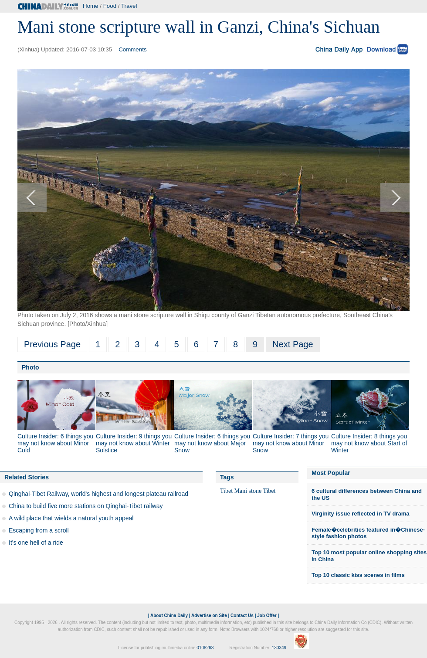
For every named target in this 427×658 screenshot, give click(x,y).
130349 (279, 647)
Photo (30, 367)
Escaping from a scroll (39, 530)
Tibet (226, 491)
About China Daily (169, 615)
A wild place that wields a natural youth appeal (71, 518)
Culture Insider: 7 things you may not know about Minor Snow (291, 443)
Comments (132, 49)
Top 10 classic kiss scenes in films (358, 575)
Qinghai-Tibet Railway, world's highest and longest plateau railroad (98, 493)
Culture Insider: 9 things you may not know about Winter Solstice (134, 443)
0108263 (205, 647)
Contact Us (242, 615)
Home (90, 6)
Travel (129, 6)
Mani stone (248, 491)
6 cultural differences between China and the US (367, 494)
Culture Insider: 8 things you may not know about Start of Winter (369, 443)
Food (109, 6)
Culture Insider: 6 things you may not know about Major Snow (212, 443)
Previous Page (52, 344)
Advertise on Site (209, 615)
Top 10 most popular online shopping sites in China (369, 556)
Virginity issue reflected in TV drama (360, 513)
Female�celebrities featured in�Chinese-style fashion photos (368, 533)
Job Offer (266, 615)
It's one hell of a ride (36, 542)
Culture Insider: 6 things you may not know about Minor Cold (55, 443)
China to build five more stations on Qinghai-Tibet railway (86, 505)
